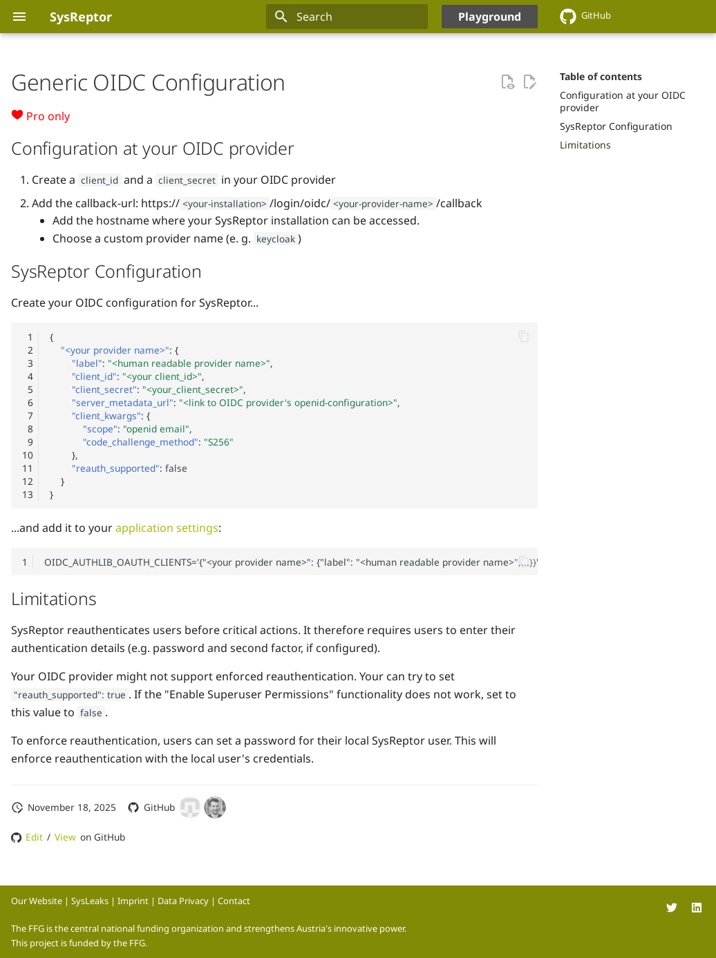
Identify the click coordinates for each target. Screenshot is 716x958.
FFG (137, 943)
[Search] (347, 16)
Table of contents (601, 76)
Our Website (36, 900)
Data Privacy (183, 900)
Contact (234, 900)
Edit (34, 836)
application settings (166, 527)
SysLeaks (90, 900)
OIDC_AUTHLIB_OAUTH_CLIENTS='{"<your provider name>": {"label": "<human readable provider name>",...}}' (291, 561)
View (65, 836)
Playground (489, 16)
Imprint (133, 900)
